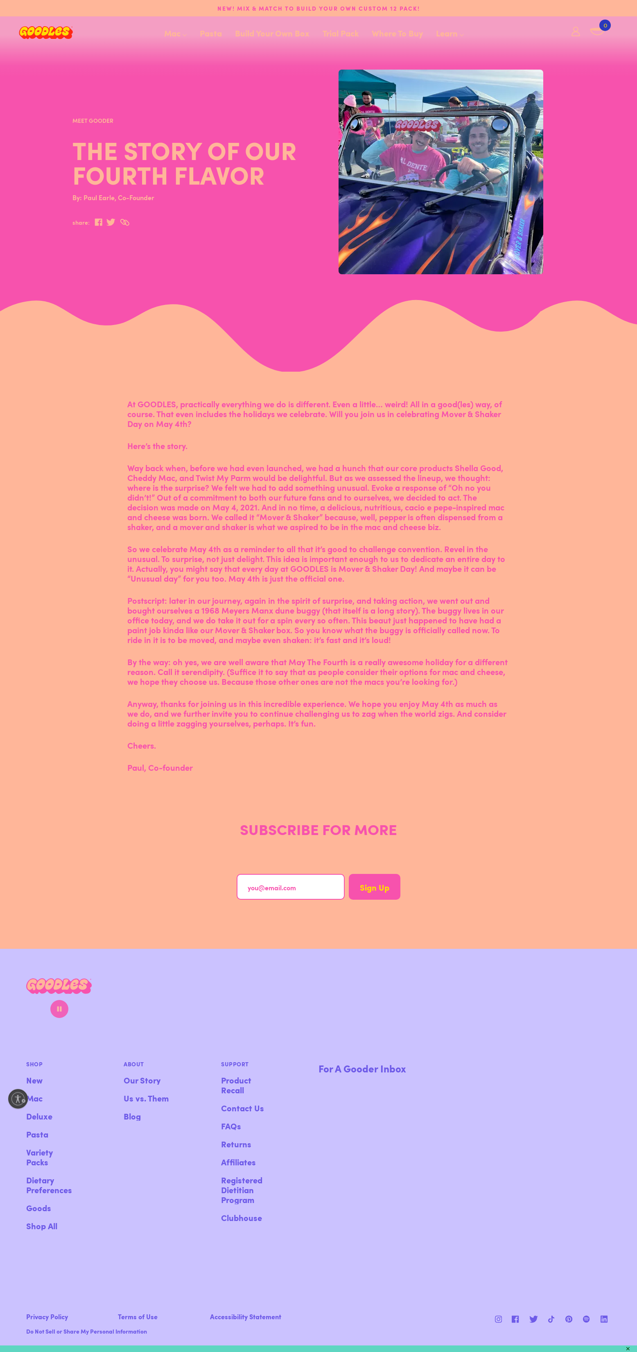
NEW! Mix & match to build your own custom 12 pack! (318, 8)
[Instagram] (498, 1319)
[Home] (39, 32)
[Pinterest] (533, 1319)
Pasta (211, 32)
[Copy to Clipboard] (124, 222)
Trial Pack (341, 32)
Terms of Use (138, 1316)
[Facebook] (516, 1319)
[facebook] (98, 222)
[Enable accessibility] (18, 1098)
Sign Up (374, 887)
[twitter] (110, 222)
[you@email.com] (291, 887)
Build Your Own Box (272, 32)
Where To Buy (397, 32)
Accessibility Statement (245, 1316)
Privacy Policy (47, 1316)
